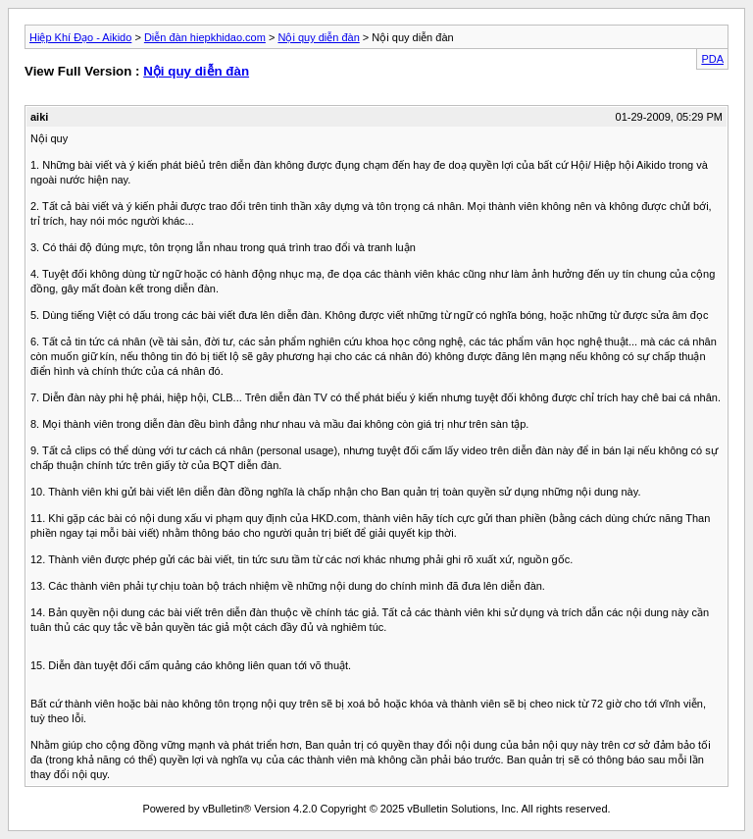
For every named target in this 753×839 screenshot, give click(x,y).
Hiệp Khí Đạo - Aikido (80, 37)
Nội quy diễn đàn (318, 37)
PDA (712, 59)
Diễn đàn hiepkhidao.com (205, 37)
